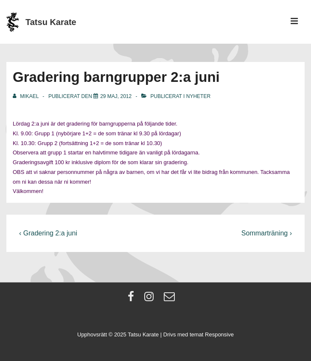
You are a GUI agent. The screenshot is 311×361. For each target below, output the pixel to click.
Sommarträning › (266, 233)
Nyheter (198, 96)
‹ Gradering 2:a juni (48, 233)
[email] (170, 299)
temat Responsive (212, 334)
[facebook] (133, 299)
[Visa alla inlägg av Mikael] (26, 96)
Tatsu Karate (50, 22)
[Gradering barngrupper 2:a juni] (116, 96)
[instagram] (150, 299)
